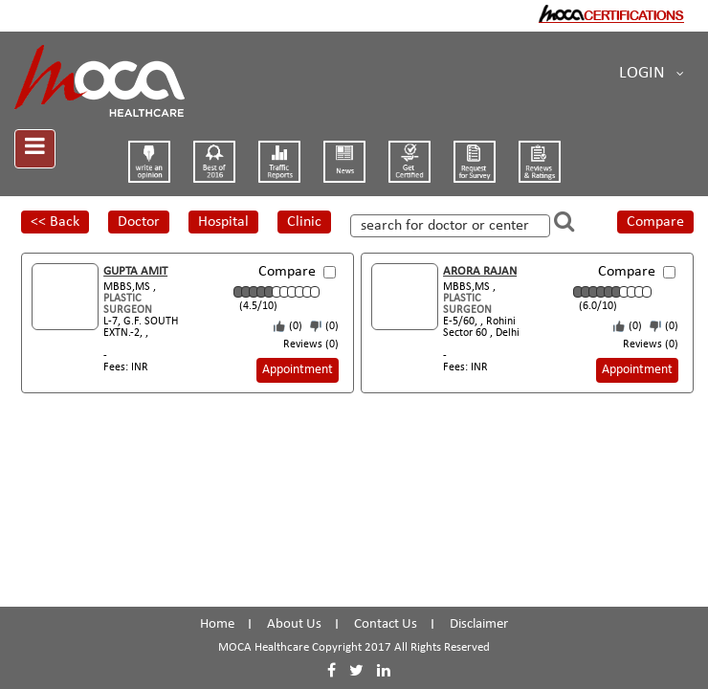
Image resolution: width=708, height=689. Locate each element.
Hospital (223, 222)
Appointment (297, 370)
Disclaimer (479, 624)
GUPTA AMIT (135, 271)
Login (651, 73)
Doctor (139, 222)
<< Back (55, 222)
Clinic (304, 222)
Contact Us (385, 624)
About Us (294, 624)
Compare (655, 222)
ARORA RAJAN (480, 271)
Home (217, 624)
